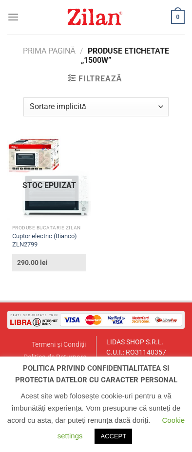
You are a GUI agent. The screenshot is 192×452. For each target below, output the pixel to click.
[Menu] (13, 17)
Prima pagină (49, 51)
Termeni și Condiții (59, 344)
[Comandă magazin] (95, 106)
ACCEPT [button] (113, 436)
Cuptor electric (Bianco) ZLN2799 (44, 240)
